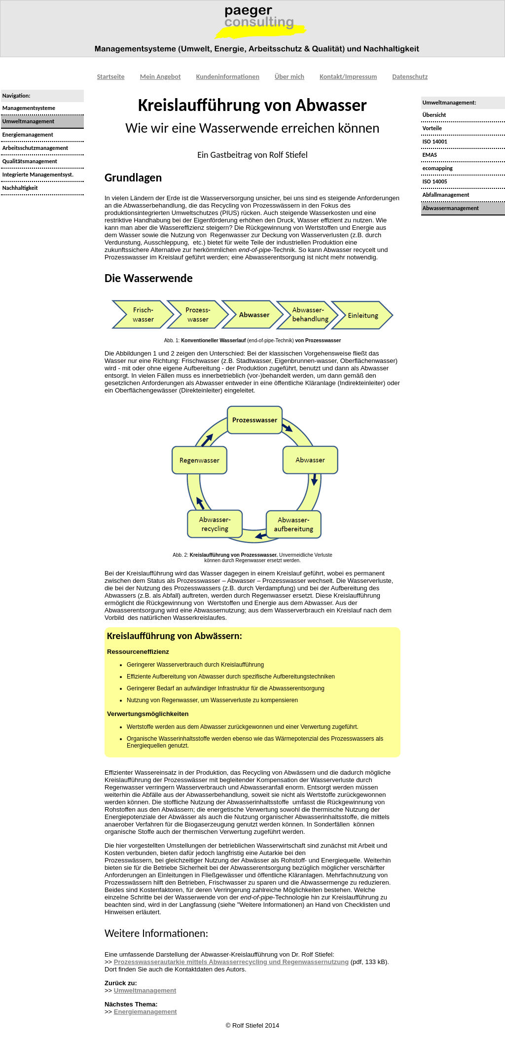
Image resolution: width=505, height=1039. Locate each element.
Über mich (289, 76)
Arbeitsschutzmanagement (34, 147)
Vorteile (431, 128)
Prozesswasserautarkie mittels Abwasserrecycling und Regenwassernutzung (231, 962)
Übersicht (433, 114)
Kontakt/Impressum (348, 76)
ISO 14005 (434, 181)
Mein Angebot (160, 76)
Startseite (111, 76)
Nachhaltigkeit (19, 187)
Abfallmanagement (445, 194)
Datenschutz (410, 76)
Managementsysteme (28, 108)
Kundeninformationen (227, 76)
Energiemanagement (27, 134)
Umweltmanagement (145, 990)
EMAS (429, 154)
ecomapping (437, 168)
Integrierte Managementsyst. (37, 174)
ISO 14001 (434, 141)
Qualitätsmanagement (29, 161)
